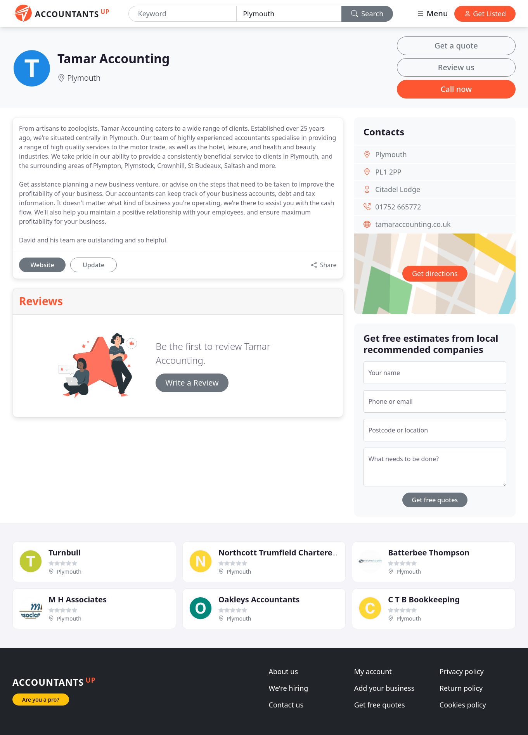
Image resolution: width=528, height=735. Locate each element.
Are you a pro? (40, 699)
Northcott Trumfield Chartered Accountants (303, 552)
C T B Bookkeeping (424, 599)
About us (283, 671)
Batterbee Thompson (428, 552)
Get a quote (456, 45)
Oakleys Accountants (259, 599)
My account (373, 671)
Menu (432, 13)
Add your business (384, 688)
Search (367, 13)
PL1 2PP (388, 171)
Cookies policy (463, 704)
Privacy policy (462, 671)
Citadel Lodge (397, 189)
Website (42, 265)
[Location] (288, 14)
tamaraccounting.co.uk (412, 224)
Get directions (435, 273)
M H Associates (77, 599)
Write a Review (191, 382)
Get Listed (485, 13)
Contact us (286, 704)
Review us (456, 67)
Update (93, 265)
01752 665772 (398, 206)
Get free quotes (435, 500)
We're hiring (288, 688)
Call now (456, 89)
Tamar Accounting (113, 58)
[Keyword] (182, 14)
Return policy (461, 688)
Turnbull (64, 552)
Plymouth (83, 78)
